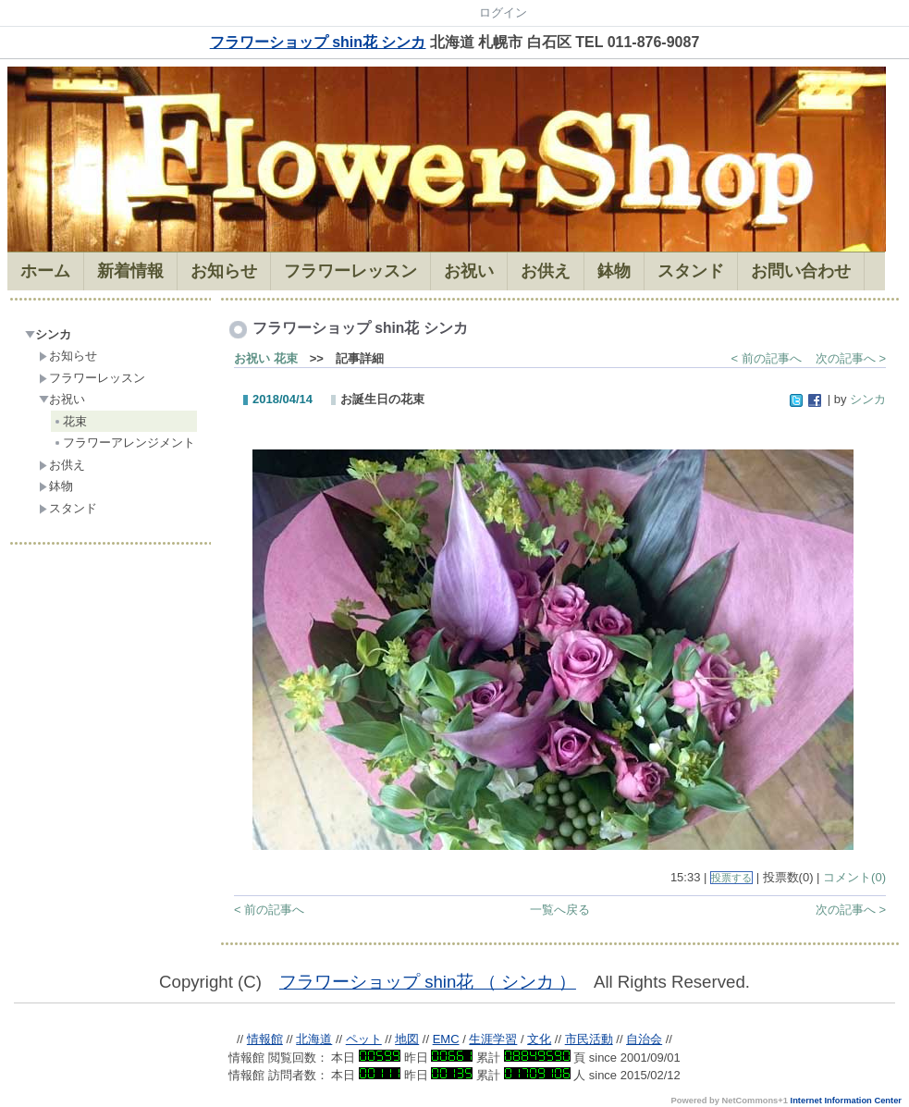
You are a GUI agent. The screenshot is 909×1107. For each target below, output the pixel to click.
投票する (731, 877)
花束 (70, 421)
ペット (364, 1039)
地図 (407, 1039)
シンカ (48, 334)
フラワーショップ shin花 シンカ (318, 42)
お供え (62, 465)
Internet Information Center (846, 1100)
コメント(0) (854, 877)
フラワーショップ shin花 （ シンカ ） (427, 981)
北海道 (314, 1039)
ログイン (503, 12)
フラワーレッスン (92, 378)
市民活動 (589, 1039)
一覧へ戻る (560, 909)
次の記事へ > (851, 358)
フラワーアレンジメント (124, 442)
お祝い (62, 399)
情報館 (265, 1039)
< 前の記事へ (766, 358)
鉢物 (56, 486)
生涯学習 (493, 1039)
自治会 (644, 1039)
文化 (539, 1039)
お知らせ (68, 356)
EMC (446, 1039)
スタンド (68, 508)
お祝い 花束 (266, 358)
